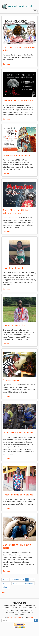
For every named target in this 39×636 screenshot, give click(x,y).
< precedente (16, 580)
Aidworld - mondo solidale (20, 6)
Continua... (7, 64)
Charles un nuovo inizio (14, 325)
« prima (5, 580)
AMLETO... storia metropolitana (18, 100)
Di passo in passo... (12, 380)
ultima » (6, 587)
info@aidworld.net (15, 617)
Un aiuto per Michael (13, 268)
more (3, 593)
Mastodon (31, 617)
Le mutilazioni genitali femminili (18, 432)
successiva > (28, 583)
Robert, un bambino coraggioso (18, 495)
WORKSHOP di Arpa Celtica (16, 155)
